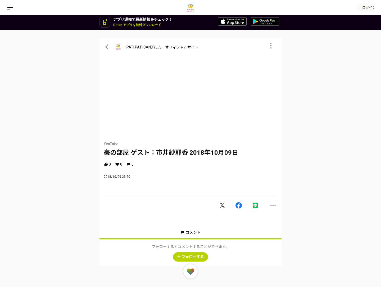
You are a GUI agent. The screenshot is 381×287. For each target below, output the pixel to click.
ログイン (365, 7)
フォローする (190, 257)
